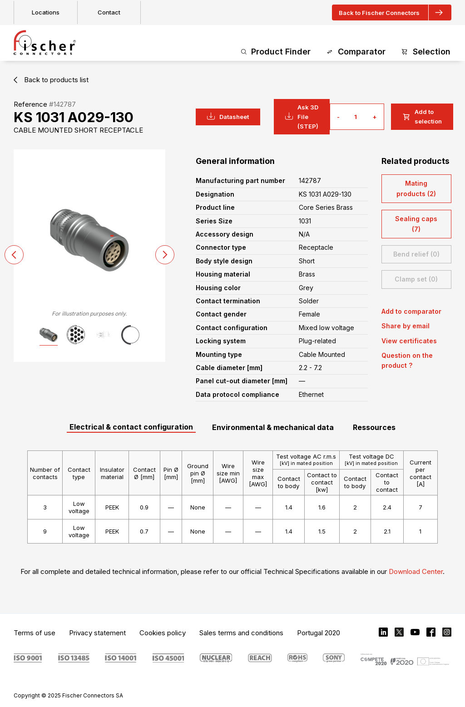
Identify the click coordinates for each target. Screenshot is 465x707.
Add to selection (422, 116)
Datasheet (228, 116)
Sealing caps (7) (416, 223)
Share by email (405, 326)
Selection (425, 52)
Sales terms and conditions (241, 632)
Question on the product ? (407, 360)
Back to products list (51, 79)
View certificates (409, 341)
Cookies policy (162, 632)
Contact (109, 12)
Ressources (374, 427)
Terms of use (34, 632)
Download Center (416, 571)
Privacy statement (97, 632)
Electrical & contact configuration (131, 426)
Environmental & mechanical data (273, 427)
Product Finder (276, 52)
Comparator (356, 52)
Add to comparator (411, 311)
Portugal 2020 (318, 632)
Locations (45, 12)
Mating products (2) (416, 188)
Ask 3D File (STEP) (301, 117)
